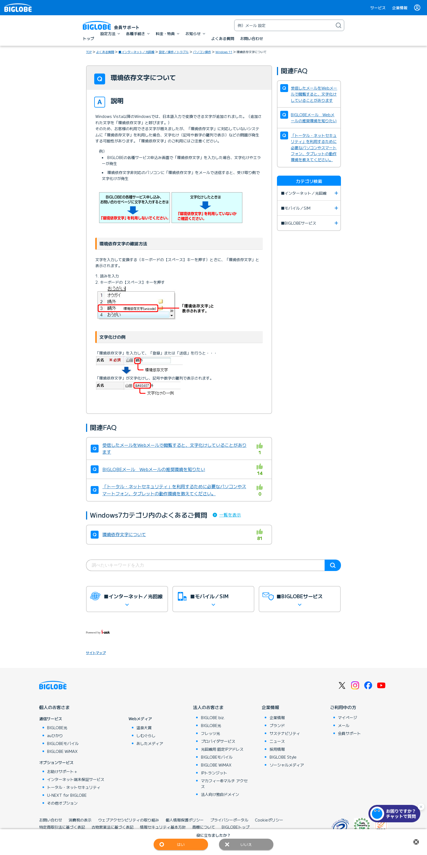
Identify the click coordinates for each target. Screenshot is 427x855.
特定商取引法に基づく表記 (62, 827)
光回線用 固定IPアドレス (222, 749)
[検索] (338, 25)
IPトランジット (214, 772)
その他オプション (62, 803)
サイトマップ (96, 652)
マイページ (347, 717)
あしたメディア (149, 743)
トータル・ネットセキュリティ (73, 787)
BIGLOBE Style (283, 757)
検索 (333, 565)
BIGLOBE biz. (213, 717)
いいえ (246, 844)
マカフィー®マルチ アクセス (224, 783)
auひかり (55, 735)
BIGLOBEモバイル (63, 743)
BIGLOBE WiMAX (62, 751)
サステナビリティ (285, 733)
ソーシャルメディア (287, 765)
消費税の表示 (80, 820)
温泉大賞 (144, 727)
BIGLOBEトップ (235, 827)
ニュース (277, 741)
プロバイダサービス (218, 741)
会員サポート (349, 733)
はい (181, 844)
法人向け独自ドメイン (220, 794)
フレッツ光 (210, 733)
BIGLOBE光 (57, 727)
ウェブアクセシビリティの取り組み (128, 820)
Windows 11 (223, 52)
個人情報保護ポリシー (185, 820)
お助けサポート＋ (62, 771)
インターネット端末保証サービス (75, 779)
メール (343, 725)
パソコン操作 (202, 52)
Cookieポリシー (269, 820)
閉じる (416, 842)
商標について (203, 827)
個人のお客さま (54, 707)
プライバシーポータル (229, 820)
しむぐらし (145, 735)
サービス (378, 7)
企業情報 (399, 7)
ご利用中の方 (343, 707)
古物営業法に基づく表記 (112, 827)
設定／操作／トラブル (174, 52)
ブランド (277, 725)
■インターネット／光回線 (136, 52)
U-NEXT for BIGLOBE (67, 795)
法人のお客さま (208, 707)
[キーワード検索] (283, 25)
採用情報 (277, 749)
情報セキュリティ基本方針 (163, 827)
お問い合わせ (50, 820)
